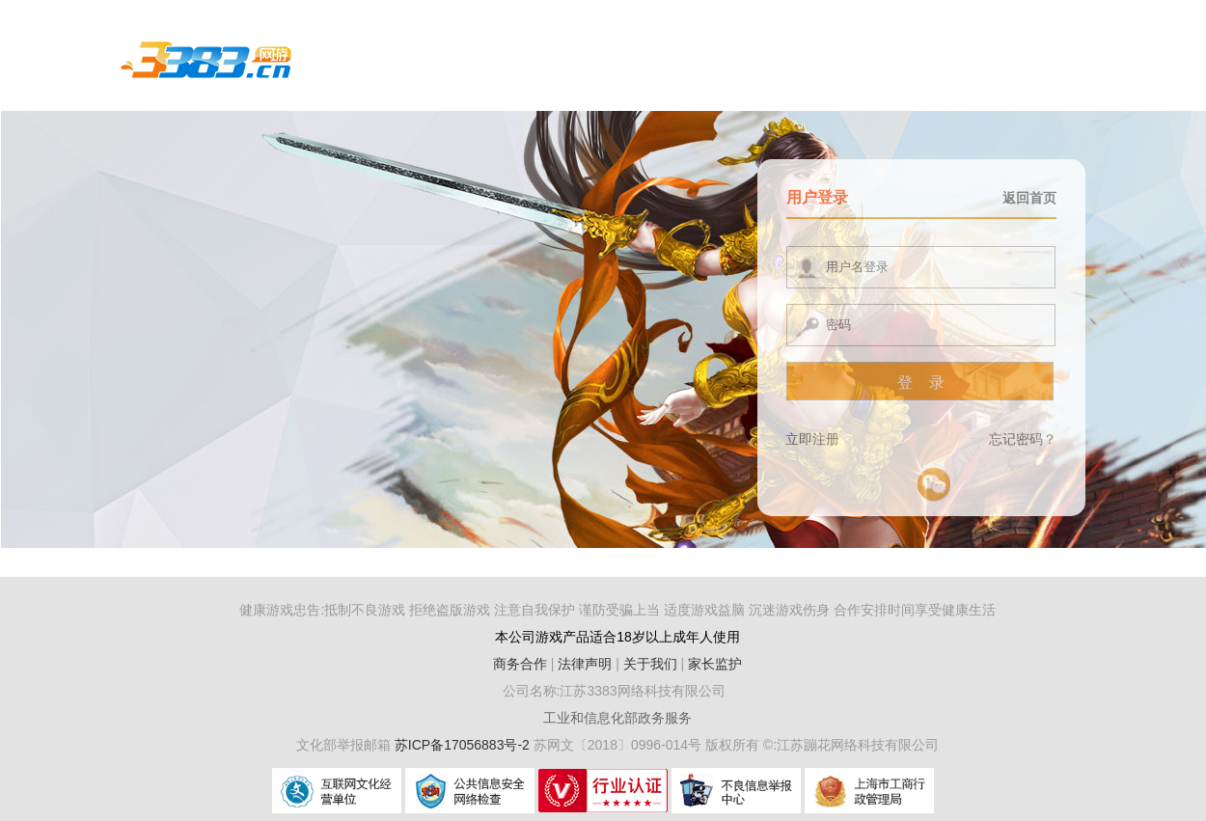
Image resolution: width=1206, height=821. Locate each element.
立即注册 (812, 439)
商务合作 (520, 663)
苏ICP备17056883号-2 (464, 745)
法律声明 (585, 663)
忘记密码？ (1022, 439)
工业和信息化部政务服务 (617, 717)
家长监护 (715, 663)
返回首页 (1029, 197)
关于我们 (650, 663)
